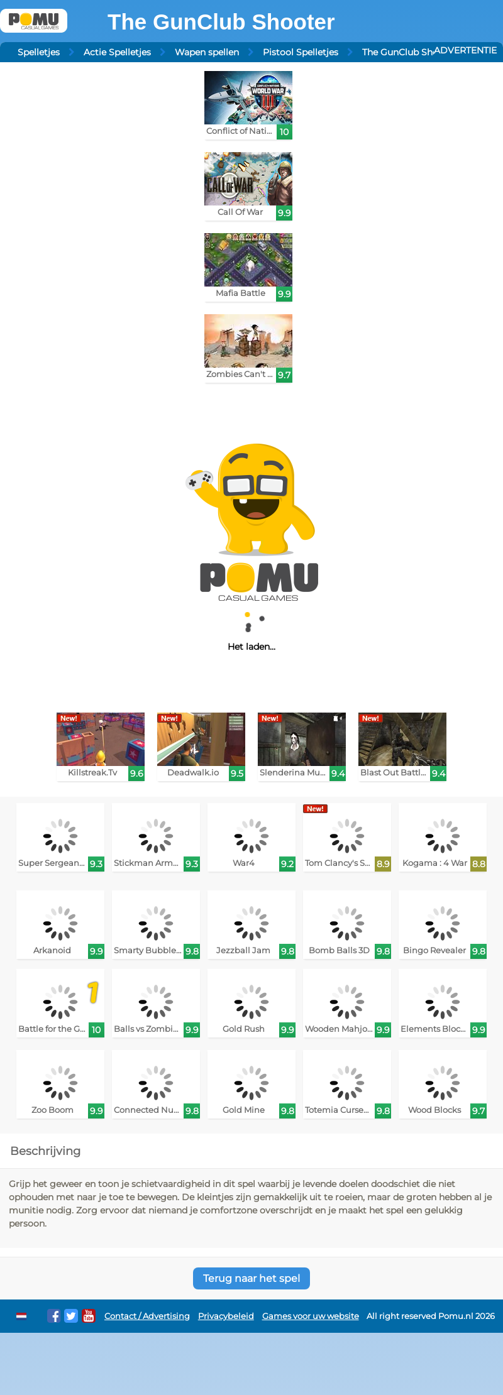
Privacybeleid (226, 1316)
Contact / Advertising (147, 1316)
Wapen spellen (207, 52)
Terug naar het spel (251, 1278)
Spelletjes (39, 52)
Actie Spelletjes (117, 52)
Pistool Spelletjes (300, 52)
